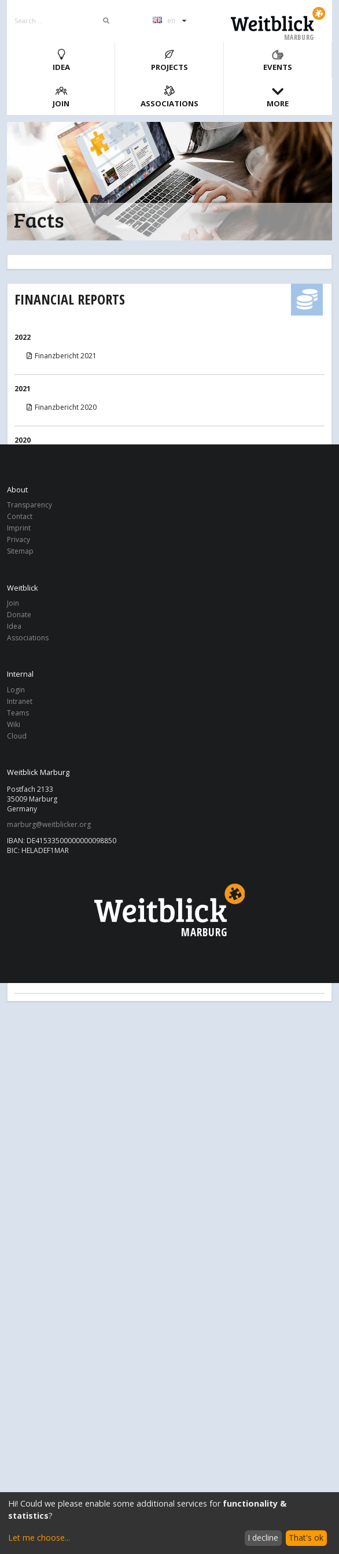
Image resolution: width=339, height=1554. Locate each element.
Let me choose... (39, 1537)
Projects (169, 60)
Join (61, 97)
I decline (263, 1537)
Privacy (18, 539)
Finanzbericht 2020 (61, 407)
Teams (18, 713)
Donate (19, 615)
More (278, 97)
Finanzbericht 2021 (61, 356)
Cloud (17, 735)
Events (277, 60)
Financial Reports (69, 299)
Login (16, 690)
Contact (19, 516)
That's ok (306, 1537)
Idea (61, 60)
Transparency (29, 505)
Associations (169, 97)
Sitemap (20, 550)
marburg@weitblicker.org (49, 825)
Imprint (19, 528)
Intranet (19, 701)
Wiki (13, 724)
